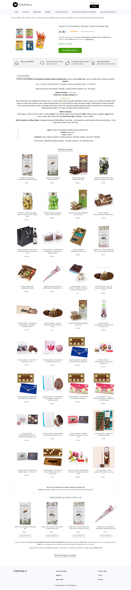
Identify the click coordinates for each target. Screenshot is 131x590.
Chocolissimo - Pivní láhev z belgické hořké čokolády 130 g (27, 251)
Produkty (17, 18)
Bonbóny (48, 12)
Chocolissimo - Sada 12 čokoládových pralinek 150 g (104, 288)
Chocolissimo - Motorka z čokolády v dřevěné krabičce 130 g (27, 324)
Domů (16, 12)
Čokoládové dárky (61, 12)
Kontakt (100, 579)
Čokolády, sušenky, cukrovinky (57, 18)
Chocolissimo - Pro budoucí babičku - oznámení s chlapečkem (104, 398)
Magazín (58, 575)
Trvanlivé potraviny (42, 18)
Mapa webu (59, 579)
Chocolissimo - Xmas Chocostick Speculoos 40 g (103, 472)
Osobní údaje (102, 571)
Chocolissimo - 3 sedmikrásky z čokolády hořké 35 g (104, 361)
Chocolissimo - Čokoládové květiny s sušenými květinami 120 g (27, 435)
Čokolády (25, 12)
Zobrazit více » (89, 39)
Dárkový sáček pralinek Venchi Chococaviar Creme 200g (27, 214)
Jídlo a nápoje (25, 18)
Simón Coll (72, 39)
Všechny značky (61, 571)
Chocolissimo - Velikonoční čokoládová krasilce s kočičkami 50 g (53, 398)
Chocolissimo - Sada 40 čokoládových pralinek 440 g (53, 324)
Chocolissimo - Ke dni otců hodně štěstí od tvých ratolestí (53, 472)
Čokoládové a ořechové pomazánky (84, 12)
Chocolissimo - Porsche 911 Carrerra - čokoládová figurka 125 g (53, 251)
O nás (100, 575)
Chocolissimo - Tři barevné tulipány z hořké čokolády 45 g (78, 472)
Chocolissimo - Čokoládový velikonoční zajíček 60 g (104, 324)
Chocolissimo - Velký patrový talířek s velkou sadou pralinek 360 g (78, 288)
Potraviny (33, 18)
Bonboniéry (37, 12)
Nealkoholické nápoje (107, 12)
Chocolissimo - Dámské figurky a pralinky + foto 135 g (78, 435)
